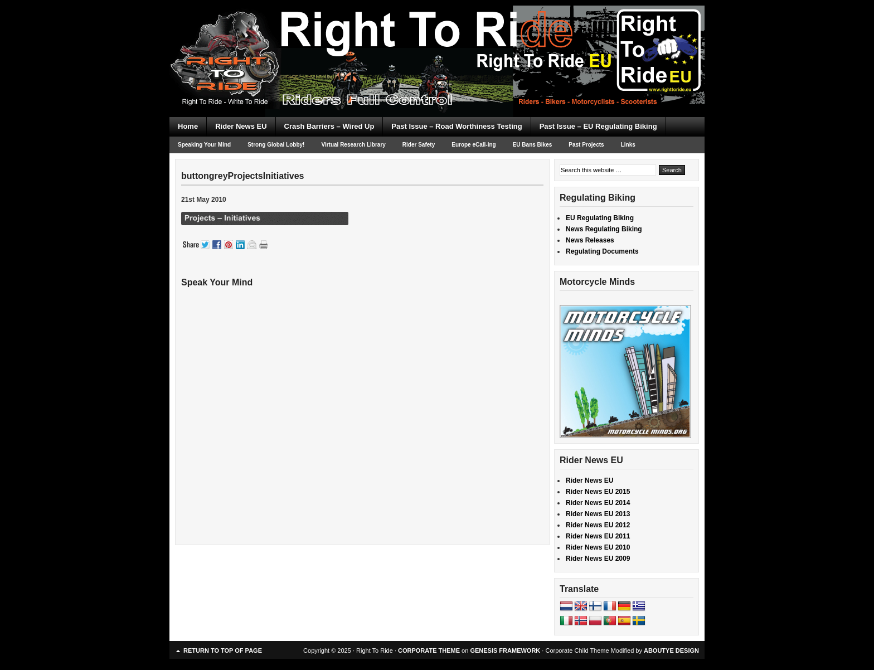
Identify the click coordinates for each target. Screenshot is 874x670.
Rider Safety (418, 145)
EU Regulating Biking (600, 218)
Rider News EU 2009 (598, 558)
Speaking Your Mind (204, 145)
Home (188, 126)
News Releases (590, 240)
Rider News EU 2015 (598, 492)
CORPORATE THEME (429, 650)
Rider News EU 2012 (598, 525)
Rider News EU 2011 (598, 536)
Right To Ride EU (437, 39)
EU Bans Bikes (532, 145)
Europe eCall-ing (473, 145)
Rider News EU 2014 (598, 503)
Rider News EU (240, 126)
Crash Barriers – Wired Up (329, 126)
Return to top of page (222, 650)
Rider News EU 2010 (598, 547)
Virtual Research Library (353, 145)
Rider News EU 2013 (598, 514)
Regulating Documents (602, 251)
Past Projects (586, 145)
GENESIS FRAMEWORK (505, 650)
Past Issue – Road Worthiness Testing (456, 126)
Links (628, 145)
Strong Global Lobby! (275, 145)
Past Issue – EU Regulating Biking (598, 126)
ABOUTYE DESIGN (671, 650)
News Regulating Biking (604, 229)
